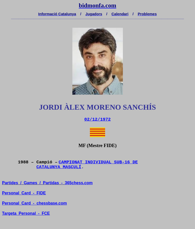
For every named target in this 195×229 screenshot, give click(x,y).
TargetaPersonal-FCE (26, 213)
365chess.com (78, 183)
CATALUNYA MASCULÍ (58, 167)
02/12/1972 (97, 119)
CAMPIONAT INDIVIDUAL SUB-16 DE (98, 162)
